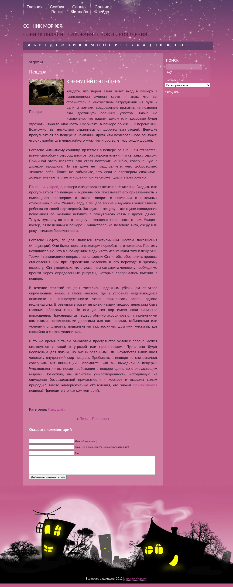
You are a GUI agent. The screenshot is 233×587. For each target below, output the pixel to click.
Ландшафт (56, 409)
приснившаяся (145, 385)
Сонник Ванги (57, 9)
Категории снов (175, 80)
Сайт (77, 453)
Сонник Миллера (79, 9)
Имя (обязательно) (86, 441)
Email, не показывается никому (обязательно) (102, 447)
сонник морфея (42, 26)
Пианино (99, 418)
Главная (35, 7)
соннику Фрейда (48, 186)
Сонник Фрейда (101, 9)
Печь (84, 418)
